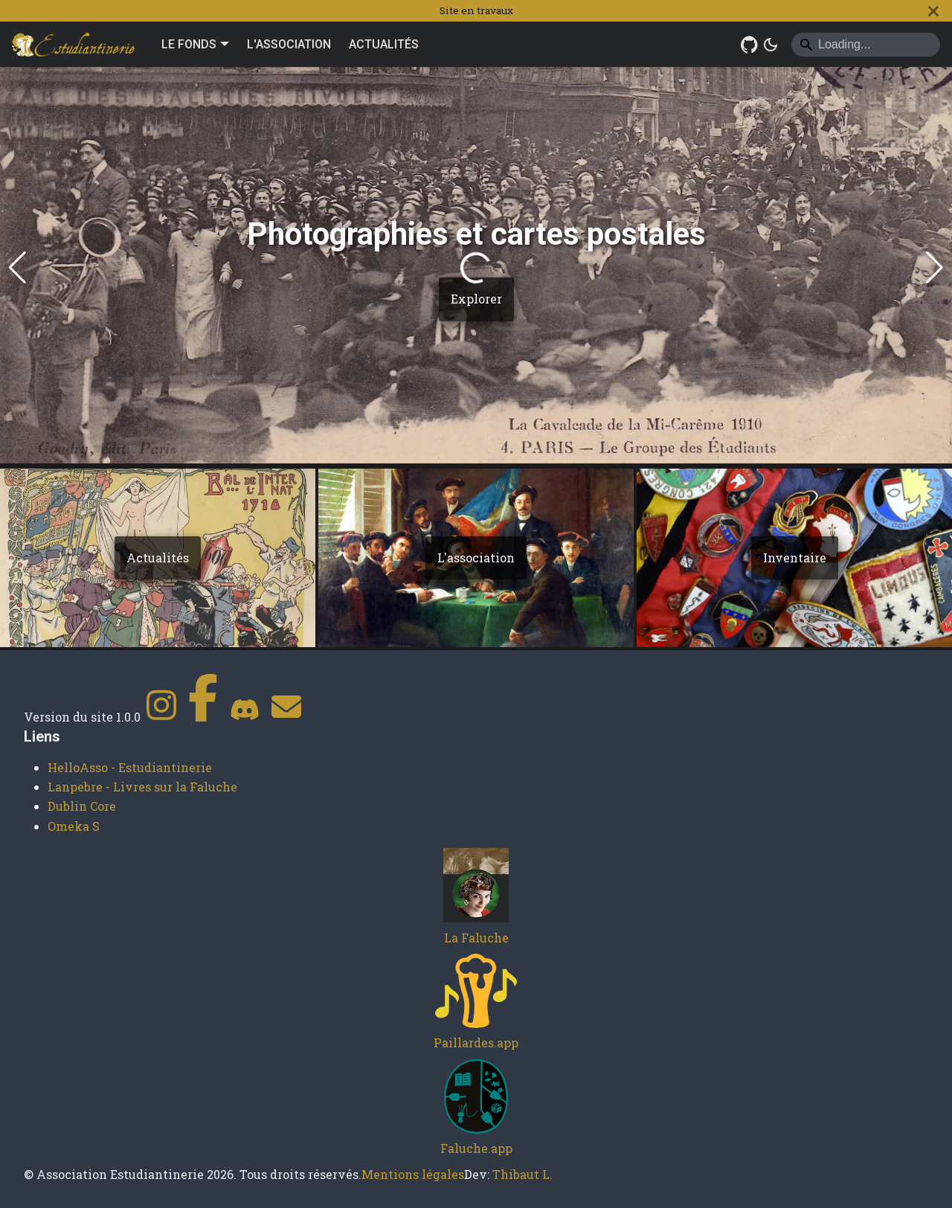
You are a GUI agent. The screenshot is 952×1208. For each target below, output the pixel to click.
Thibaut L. (522, 1174)
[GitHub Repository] (750, 45)
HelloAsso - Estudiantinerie (130, 767)
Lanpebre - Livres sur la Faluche (142, 786)
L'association (476, 557)
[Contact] (286, 716)
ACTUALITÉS (384, 44)
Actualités (157, 557)
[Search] (865, 45)
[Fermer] (933, 11)
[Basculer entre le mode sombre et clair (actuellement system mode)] (770, 45)
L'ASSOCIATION (289, 44)
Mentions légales (412, 1174)
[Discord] (245, 716)
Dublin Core (82, 806)
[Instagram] (161, 716)
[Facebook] (203, 716)
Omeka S (74, 826)
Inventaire (794, 557)
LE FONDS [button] (188, 44)
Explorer (476, 298)
